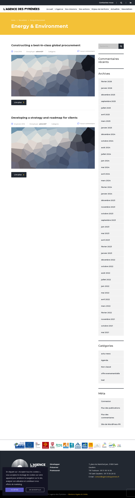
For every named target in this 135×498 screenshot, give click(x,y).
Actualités (115, 9)
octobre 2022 (107, 266)
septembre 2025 (108, 101)
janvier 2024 (106, 194)
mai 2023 (105, 233)
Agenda (104, 360)
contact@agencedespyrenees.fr (107, 477)
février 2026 (106, 81)
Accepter (14, 490)
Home (13, 20)
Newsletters (127, 9)
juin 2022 (105, 286)
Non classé (106, 367)
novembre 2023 (108, 207)
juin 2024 (105, 161)
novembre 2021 (108, 319)
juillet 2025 (106, 108)
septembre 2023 (108, 220)
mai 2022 (105, 293)
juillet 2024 (106, 154)
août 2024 (105, 147)
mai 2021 (105, 332)
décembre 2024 (108, 134)
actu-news (106, 354)
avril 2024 (105, 174)
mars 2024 (106, 180)
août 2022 (105, 273)
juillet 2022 (106, 280)
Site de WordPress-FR (111, 424)
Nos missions (71, 9)
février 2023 (106, 247)
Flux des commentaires (107, 416)
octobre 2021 (107, 326)
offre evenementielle (110, 373)
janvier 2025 (106, 128)
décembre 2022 (108, 260)
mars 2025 (105, 121)
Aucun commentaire (86, 51)
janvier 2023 (106, 253)
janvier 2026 (106, 88)
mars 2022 (105, 306)
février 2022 (106, 313)
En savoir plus (35, 490)
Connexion (106, 401)
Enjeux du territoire (100, 9)
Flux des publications (110, 408)
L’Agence (59, 9)
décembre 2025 (108, 95)
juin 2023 (105, 227)
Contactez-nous (106, 3)
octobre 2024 (107, 141)
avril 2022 (105, 299)
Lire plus (19, 102)
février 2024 (106, 187)
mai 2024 (105, 167)
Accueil (49, 9)
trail (102, 380)
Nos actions (84, 9)
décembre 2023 (108, 200)
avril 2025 (105, 114)
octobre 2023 (107, 214)
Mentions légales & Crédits (78, 494)
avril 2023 (105, 240)
